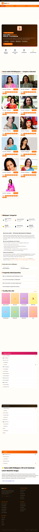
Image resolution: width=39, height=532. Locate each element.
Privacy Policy (27, 529)
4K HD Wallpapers (4, 507)
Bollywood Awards (23, 505)
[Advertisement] (19, 15)
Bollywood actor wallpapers (14, 259)
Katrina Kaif (22, 491)
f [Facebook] (2, 496)
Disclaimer (35, 529)
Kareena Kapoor (22, 493)
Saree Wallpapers (4, 509)
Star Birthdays (22, 507)
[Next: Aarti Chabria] (28, 268)
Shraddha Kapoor (22, 495)
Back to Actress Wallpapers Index (8, 480)
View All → (35, 291)
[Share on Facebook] (6, 92)
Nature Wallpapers (4, 512)
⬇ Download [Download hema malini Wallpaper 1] (15, 89)
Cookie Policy (31, 529)
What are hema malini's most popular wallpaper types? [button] (19, 283)
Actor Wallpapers (4, 505)
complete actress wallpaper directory (23, 258)
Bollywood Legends (23, 509)
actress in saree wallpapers (31, 259)
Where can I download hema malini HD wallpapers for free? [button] (19, 276)
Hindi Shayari (22, 510)
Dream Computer (18, 529)
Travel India (3, 517)
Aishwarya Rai (22, 498)
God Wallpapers (4, 510)
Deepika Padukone (23, 490)
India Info (3, 519)
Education (3, 524)
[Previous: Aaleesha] (10, 268)
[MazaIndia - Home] (5, 3)
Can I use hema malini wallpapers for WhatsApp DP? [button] (19, 279)
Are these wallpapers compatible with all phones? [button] (19, 286)
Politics (3, 521)
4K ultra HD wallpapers (22, 259)
